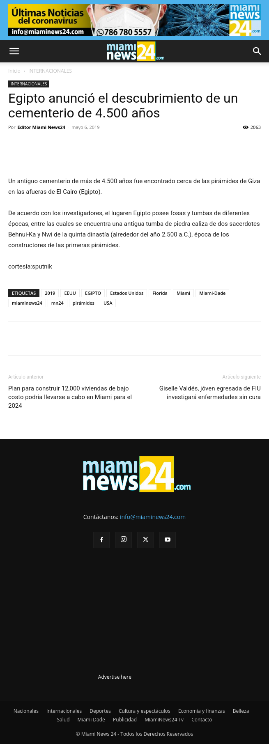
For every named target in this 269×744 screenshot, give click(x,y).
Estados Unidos (126, 293)
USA (108, 303)
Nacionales (26, 710)
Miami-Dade (212, 293)
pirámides (83, 303)
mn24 (57, 303)
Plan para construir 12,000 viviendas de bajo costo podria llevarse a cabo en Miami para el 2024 (70, 397)
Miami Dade (91, 719)
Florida (160, 293)
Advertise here (114, 676)
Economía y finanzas (201, 710)
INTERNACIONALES (50, 70)
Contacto (201, 719)
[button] (14, 51)
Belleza (241, 710)
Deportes (100, 710)
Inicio (14, 70)
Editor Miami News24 (41, 127)
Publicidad (125, 719)
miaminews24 (27, 303)
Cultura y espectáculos (144, 710)
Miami (183, 293)
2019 (50, 293)
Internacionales (64, 710)
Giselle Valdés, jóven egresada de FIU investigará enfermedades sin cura (210, 393)
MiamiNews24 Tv (164, 719)
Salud (63, 719)
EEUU (70, 293)
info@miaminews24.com (153, 517)
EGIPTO (93, 293)
